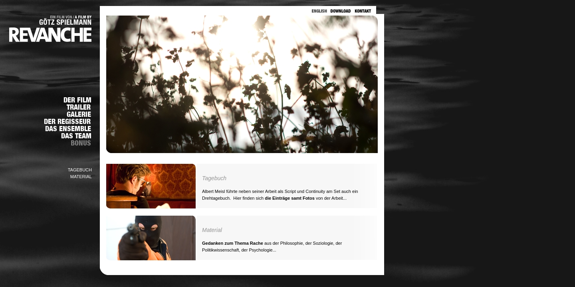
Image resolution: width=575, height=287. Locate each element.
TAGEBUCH (80, 169)
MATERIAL (81, 176)
